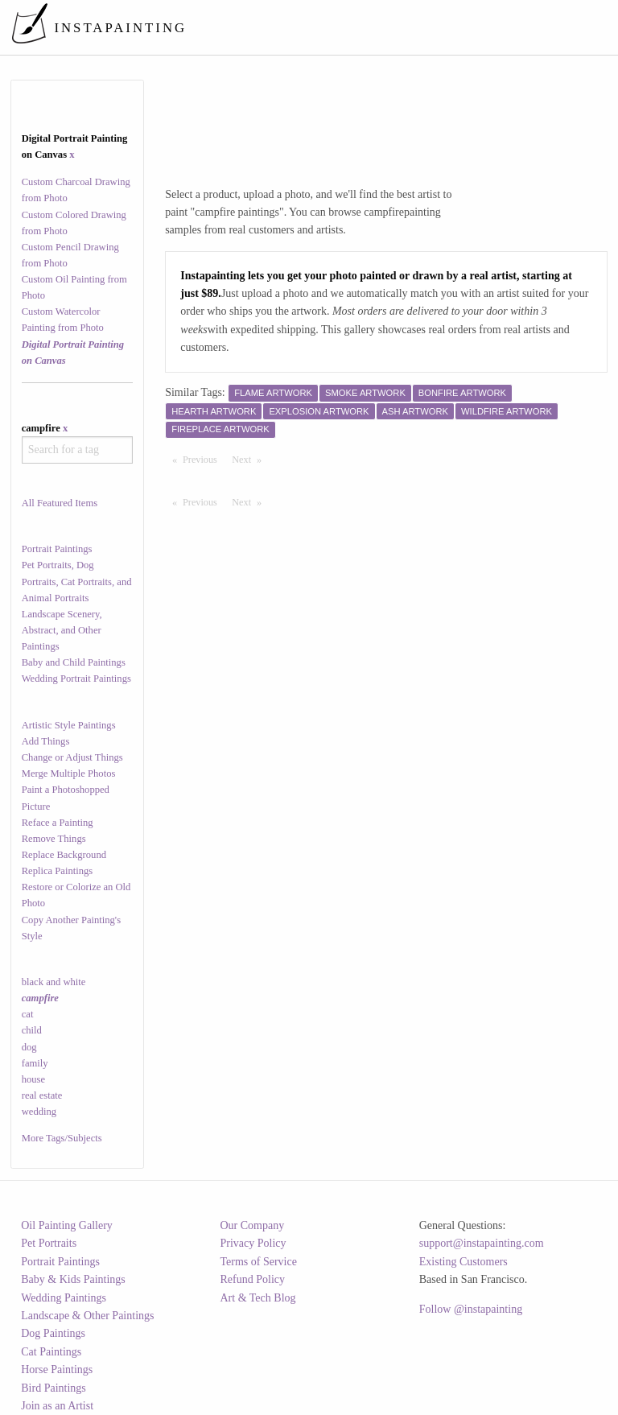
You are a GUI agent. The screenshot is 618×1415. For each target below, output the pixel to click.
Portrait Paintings (57, 549)
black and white (54, 982)
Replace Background (64, 854)
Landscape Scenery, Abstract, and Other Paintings (62, 630)
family (35, 1063)
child (32, 1030)
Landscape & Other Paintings (87, 1316)
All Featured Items (59, 503)
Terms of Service (258, 1262)
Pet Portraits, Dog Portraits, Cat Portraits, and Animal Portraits (77, 581)
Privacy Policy (253, 1243)
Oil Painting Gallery (67, 1225)
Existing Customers (463, 1262)
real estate (42, 1095)
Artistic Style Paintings (69, 725)
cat (28, 1014)
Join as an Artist (57, 1406)
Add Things (46, 741)
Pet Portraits (48, 1243)
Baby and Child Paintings (74, 662)
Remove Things (54, 838)
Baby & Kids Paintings (73, 1279)
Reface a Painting (57, 822)
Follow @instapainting (470, 1309)
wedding (39, 1111)
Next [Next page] (250, 458)
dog (29, 1047)
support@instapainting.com (481, 1243)
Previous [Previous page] (204, 458)
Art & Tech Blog (258, 1298)
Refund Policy (253, 1279)
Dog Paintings (53, 1333)
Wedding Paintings (63, 1298)
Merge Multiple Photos (69, 773)
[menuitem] (310, 27)
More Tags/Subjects (62, 1138)
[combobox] (78, 450)
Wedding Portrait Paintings (76, 678)
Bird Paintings (53, 1388)
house (33, 1079)
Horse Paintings (57, 1369)
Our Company (252, 1225)
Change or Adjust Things (72, 757)
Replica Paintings (57, 871)
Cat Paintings (51, 1352)
